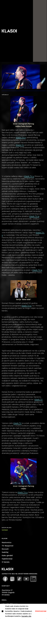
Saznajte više (26, 616)
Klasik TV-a (21, 138)
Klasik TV (20, 145)
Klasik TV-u (29, 176)
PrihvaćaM (40, 611)
